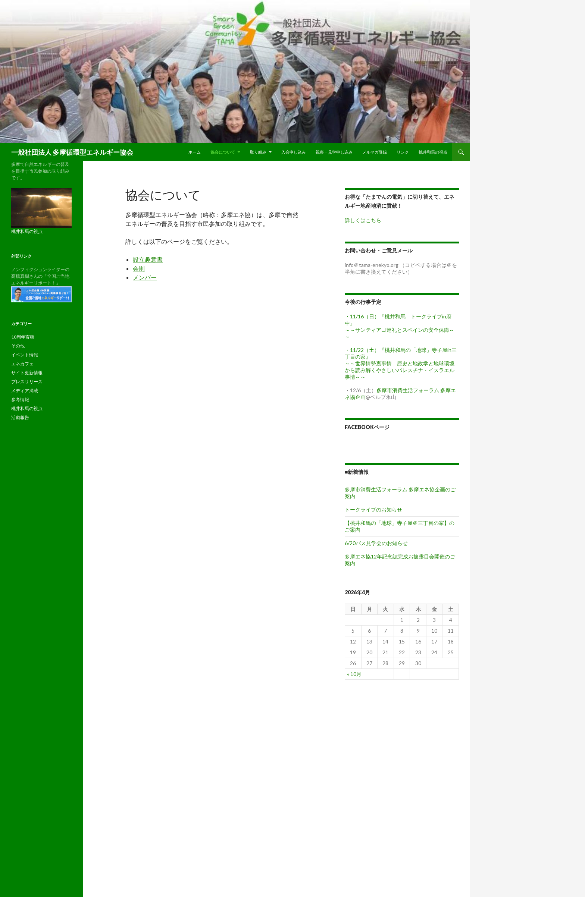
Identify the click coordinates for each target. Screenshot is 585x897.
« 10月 (354, 674)
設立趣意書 (148, 259)
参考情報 (20, 399)
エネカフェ (22, 363)
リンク (403, 152)
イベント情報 (24, 355)
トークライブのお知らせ (373, 509)
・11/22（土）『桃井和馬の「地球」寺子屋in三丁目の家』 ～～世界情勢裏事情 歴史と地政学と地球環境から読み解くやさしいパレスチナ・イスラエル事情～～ (401, 363)
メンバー (145, 277)
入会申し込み (293, 152)
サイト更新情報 (27, 372)
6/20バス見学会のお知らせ (376, 543)
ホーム (194, 152)
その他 (18, 346)
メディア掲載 (24, 390)
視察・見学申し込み (334, 152)
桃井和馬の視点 (433, 152)
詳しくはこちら (363, 220)
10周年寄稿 (22, 337)
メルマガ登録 (374, 152)
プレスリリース (27, 381)
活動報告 (20, 417)
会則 (139, 268)
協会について (222, 152)
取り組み (258, 152)
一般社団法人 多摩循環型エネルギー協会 (72, 152)
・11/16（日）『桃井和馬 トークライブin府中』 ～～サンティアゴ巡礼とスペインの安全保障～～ (399, 326)
